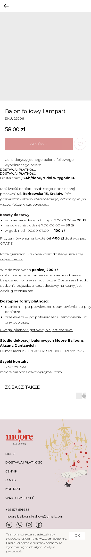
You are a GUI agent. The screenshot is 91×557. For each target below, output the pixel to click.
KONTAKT (12, 489)
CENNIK (11, 471)
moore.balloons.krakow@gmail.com (31, 372)
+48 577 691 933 (13, 366)
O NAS (10, 480)
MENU (10, 454)
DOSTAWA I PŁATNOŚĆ (23, 462)
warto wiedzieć (19, 498)
